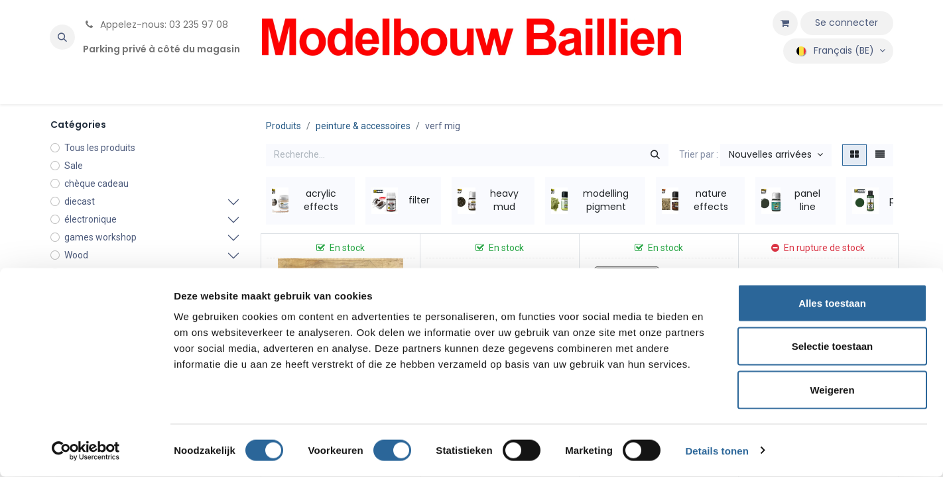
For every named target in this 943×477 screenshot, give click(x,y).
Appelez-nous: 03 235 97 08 (155, 24)
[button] (62, 37)
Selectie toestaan (832, 346)
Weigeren (832, 390)
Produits (283, 126)
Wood (76, 255)
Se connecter (846, 22)
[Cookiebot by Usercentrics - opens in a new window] (86, 451)
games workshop (100, 237)
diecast (79, 201)
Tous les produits (99, 147)
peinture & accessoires (363, 126)
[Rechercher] (655, 155)
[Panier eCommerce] (785, 23)
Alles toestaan (832, 303)
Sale (73, 165)
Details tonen (716, 450)
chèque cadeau (96, 183)
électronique (90, 219)
